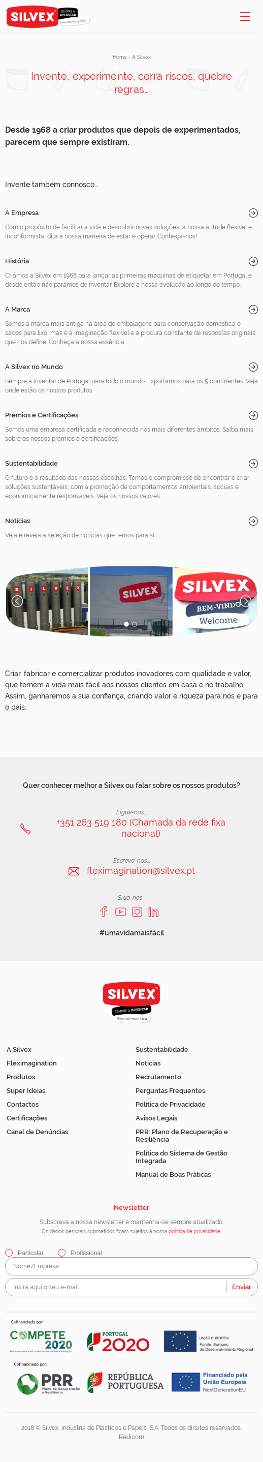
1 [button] (126, 624)
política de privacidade (194, 1231)
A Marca (17, 309)
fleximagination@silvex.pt (141, 870)
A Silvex (19, 1049)
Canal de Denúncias (37, 1132)
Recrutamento (158, 1077)
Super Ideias (26, 1090)
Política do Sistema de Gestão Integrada (181, 1157)
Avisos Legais (156, 1118)
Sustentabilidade (31, 463)
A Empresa (22, 213)
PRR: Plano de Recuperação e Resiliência (182, 1135)
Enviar (241, 1287)
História (17, 261)
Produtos (21, 1077)
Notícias (17, 521)
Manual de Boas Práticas (173, 1174)
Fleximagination (32, 1063)
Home (120, 57)
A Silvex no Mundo (34, 367)
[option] (131, 601)
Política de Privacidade (171, 1104)
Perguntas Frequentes (170, 1090)
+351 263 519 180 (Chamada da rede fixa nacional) (140, 828)
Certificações (27, 1118)
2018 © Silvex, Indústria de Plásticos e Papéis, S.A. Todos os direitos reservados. (131, 1427)
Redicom (131, 1437)
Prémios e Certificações (41, 415)
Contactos (23, 1104)
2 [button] (135, 624)
